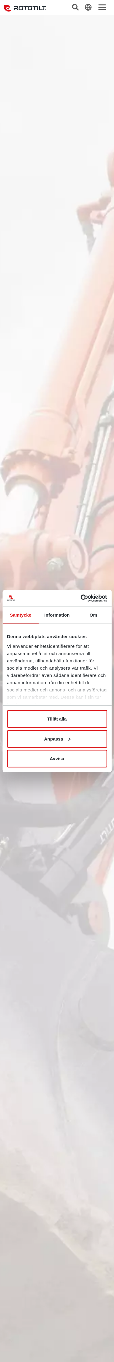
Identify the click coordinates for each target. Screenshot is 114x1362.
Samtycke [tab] (20, 615)
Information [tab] (57, 615)
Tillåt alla (57, 718)
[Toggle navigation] (102, 7)
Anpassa (57, 738)
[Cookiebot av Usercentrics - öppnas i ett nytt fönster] (81, 598)
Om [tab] (93, 615)
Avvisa (57, 758)
